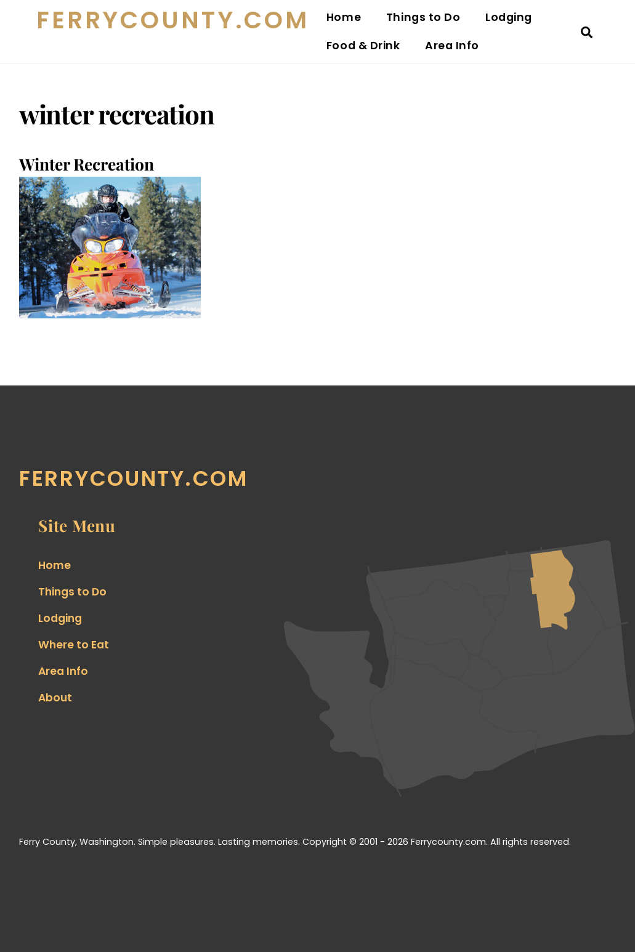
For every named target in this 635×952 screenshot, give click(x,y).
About (55, 697)
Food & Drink (363, 45)
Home (343, 17)
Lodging (508, 17)
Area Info (452, 45)
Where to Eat (73, 644)
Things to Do (423, 17)
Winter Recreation (86, 164)
